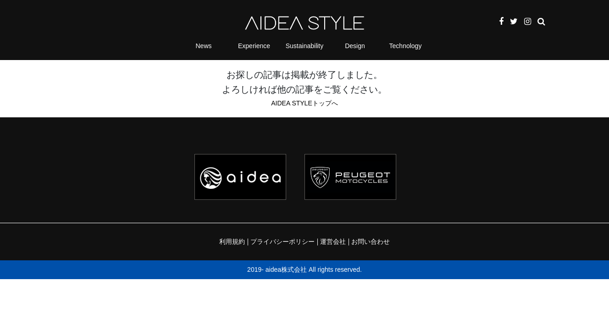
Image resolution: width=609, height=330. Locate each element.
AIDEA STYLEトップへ (304, 103)
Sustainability (305, 46)
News (203, 46)
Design (355, 46)
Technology (405, 46)
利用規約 (232, 241)
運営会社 (333, 241)
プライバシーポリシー (282, 241)
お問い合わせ (370, 241)
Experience (254, 46)
